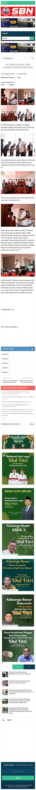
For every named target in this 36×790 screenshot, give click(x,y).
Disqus (32, 424)
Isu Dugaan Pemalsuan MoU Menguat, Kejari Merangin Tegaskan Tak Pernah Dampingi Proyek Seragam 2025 (19, 700)
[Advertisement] (18, 740)
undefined (5, 354)
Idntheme (25, 787)
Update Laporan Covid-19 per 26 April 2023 (26, 381)
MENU (6, 3)
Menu (5, 33)
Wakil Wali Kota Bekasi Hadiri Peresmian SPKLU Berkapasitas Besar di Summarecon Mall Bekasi (21, 691)
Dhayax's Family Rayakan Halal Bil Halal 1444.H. (10, 381)
